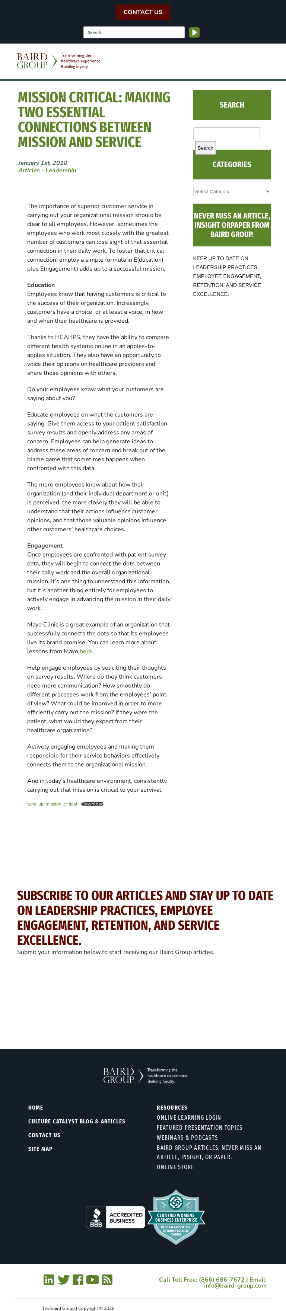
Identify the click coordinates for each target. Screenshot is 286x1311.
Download (92, 804)
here (86, 651)
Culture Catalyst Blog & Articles (77, 1121)
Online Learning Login (189, 1117)
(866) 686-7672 (222, 1280)
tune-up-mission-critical (52, 804)
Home (36, 1107)
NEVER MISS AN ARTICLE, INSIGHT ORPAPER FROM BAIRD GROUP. (232, 225)
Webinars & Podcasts (187, 1137)
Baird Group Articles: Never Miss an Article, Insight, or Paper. (209, 1152)
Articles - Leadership (47, 170)
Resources (172, 1107)
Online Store (175, 1167)
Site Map (40, 1148)
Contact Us (143, 12)
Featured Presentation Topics (199, 1127)
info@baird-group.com (235, 1286)
